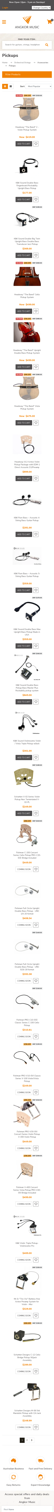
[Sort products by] (39, 86)
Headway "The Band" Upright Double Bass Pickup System (27, 351)
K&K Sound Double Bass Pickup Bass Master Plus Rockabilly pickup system (27, 688)
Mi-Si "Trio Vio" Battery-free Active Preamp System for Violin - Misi (27, 1302)
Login (5, 7)
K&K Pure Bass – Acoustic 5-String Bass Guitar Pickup (27, 575)
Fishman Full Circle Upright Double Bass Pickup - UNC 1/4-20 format (27, 911)
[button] (4, 22)
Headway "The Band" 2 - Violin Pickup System (27, 128)
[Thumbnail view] (5, 86)
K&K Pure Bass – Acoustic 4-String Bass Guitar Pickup (27, 519)
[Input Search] (23, 45)
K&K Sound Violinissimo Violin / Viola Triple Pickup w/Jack (27, 742)
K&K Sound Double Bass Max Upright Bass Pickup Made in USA (27, 632)
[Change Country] (41, 7)
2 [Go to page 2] (27, 1440)
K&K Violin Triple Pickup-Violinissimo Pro (27, 1244)
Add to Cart (23, 144)
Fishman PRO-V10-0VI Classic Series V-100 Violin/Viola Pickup (27, 1078)
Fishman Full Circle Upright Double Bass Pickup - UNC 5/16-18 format (27, 967)
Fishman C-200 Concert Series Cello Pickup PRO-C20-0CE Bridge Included (27, 855)
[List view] (11, 86)
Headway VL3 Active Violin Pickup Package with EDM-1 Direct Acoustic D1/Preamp (27, 464)
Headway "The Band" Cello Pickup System (27, 296)
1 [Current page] (22, 1440)
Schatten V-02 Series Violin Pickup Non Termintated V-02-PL (27, 799)
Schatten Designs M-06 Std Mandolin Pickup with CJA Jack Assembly (27, 1413)
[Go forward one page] (31, 1440)
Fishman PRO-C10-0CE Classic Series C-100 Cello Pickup (27, 1022)
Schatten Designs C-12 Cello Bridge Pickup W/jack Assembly (27, 1357)
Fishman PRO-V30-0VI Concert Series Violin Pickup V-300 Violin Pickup (27, 1134)
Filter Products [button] (12, 74)
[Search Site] (48, 45)
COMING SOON (24, 869)
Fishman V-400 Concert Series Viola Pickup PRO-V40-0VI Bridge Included (27, 1190)
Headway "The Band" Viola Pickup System (27, 407)
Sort (22, 86)
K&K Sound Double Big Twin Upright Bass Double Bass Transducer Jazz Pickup (27, 241)
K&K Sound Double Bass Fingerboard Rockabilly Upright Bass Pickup (27, 185)
